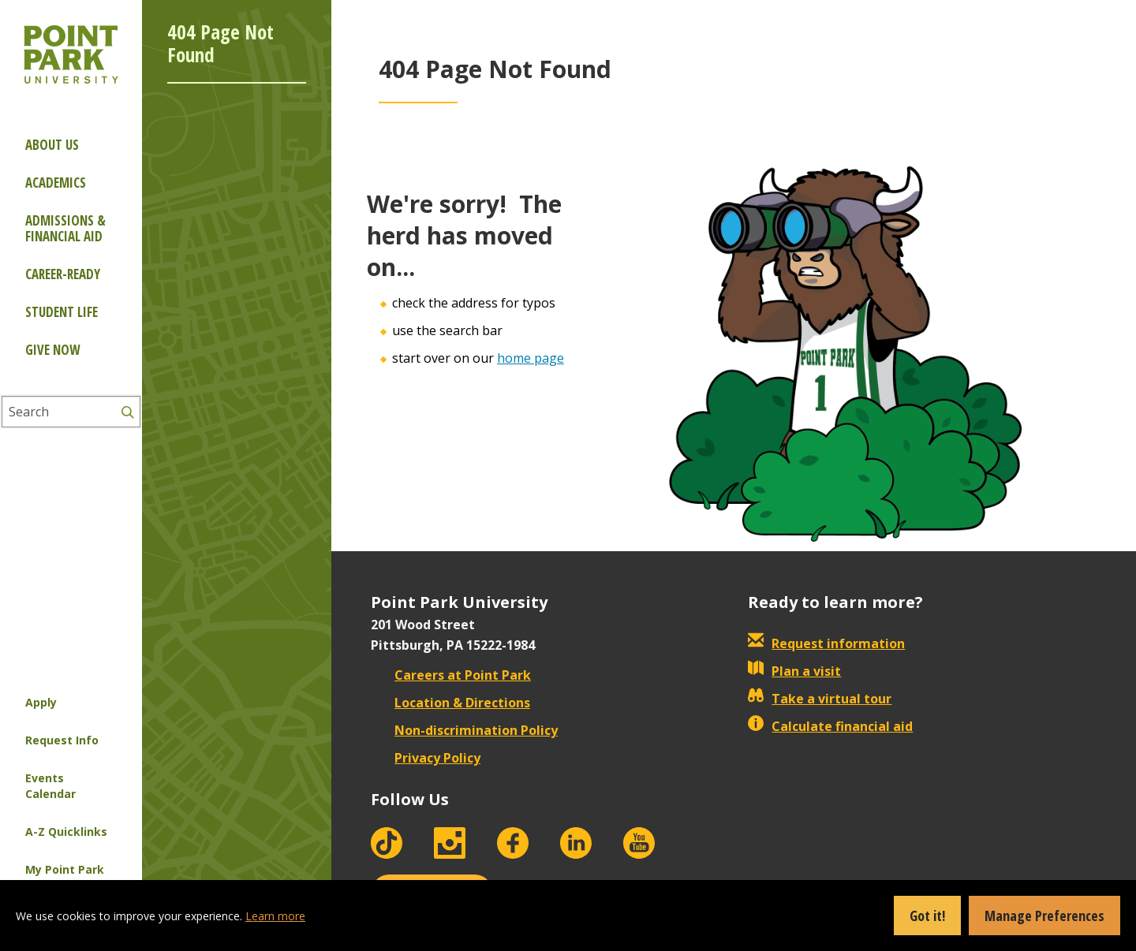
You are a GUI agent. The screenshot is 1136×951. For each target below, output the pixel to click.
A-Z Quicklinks (66, 831)
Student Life (61, 312)
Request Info (62, 740)
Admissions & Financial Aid (65, 228)
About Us (52, 145)
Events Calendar (50, 785)
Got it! (927, 915)
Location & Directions (450, 702)
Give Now (52, 350)
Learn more (275, 915)
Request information (826, 643)
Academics (55, 182)
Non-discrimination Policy (464, 730)
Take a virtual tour (819, 698)
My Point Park (64, 869)
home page (530, 358)
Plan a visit (794, 671)
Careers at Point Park (451, 675)
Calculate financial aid (830, 726)
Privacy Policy (425, 757)
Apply (41, 702)
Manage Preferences (1044, 915)
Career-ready (62, 274)
